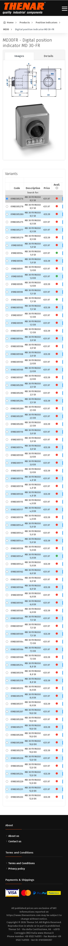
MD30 (6, 29)
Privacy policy (16, 868)
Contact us (14, 841)
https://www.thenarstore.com (24, 915)
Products (25, 22)
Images (19, 56)
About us (13, 836)
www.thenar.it (46, 933)
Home (10, 22)
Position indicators (46, 22)
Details (48, 56)
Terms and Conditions (21, 863)
